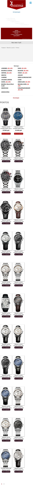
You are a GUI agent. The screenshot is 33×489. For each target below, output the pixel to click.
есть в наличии (6, 133)
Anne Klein (24, 81)
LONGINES (6, 68)
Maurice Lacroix (11, 47)
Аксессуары (5, 92)
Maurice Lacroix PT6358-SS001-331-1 (6, 128)
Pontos (17, 47)
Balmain (23, 70)
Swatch (3, 75)
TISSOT (22, 72)
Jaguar (20, 75)
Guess (6, 81)
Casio (19, 79)
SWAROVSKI (4, 88)
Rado (22, 68)
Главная (3, 47)
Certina (6, 72)
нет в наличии (6, 161)
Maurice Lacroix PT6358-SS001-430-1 (18, 128)
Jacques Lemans (6, 79)
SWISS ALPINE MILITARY (24, 77)
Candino (4, 77)
